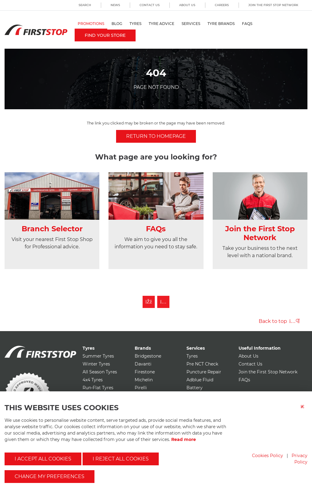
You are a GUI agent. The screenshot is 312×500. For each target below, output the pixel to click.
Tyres (135, 23)
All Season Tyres (100, 372)
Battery (194, 387)
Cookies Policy (267, 455)
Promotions (91, 23)
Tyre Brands (221, 23)
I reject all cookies (121, 459)
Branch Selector (52, 228)
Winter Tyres (96, 364)
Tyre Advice (161, 23)
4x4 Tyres (93, 380)
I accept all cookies (43, 459)
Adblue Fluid (199, 380)
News (115, 5)
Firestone (145, 372)
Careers (222, 5)
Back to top (279, 321)
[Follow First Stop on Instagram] (163, 302)
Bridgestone (148, 356)
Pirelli (141, 387)
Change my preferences (49, 476)
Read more (183, 439)
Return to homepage (156, 136)
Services (191, 23)
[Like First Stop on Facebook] (149, 302)
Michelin (144, 380)
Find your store (105, 35)
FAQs (247, 23)
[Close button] (304, 410)
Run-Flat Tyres (98, 387)
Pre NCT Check (202, 364)
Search (85, 5)
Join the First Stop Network (273, 5)
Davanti (143, 364)
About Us (187, 5)
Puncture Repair (203, 372)
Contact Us (150, 5)
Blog (117, 23)
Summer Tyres (98, 356)
